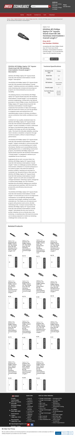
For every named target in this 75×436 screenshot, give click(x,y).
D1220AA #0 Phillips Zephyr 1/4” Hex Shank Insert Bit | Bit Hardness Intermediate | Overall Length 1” (54, 328)
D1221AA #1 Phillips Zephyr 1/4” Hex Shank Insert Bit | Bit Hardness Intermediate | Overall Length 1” (12, 328)
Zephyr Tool (46, 27)
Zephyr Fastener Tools (19, 19)
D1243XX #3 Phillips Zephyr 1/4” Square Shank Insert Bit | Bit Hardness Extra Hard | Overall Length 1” (12, 287)
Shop (12, 19)
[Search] (49, 6)
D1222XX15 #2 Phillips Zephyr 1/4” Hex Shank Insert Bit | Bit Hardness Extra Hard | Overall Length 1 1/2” (12, 246)
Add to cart (54, 59)
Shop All (29, 15)
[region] (37, 431)
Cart (45, 15)
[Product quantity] (46, 58)
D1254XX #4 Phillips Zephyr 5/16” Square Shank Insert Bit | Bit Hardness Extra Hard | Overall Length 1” (26, 369)
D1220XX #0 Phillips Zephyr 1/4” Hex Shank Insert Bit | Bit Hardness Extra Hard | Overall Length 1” (40, 328)
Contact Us (37, 15)
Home (22, 15)
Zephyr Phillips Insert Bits (31, 19)
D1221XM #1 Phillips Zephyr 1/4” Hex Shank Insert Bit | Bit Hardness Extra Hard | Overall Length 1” (54, 246)
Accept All (68, 433)
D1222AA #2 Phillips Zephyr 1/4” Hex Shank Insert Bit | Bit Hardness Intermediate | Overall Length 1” (26, 247)
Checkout (52, 15)
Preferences (51, 433)
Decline (60, 433)
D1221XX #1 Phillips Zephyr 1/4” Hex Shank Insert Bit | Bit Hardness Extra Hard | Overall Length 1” (54, 287)
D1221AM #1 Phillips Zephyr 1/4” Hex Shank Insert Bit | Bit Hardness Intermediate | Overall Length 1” (26, 287)
